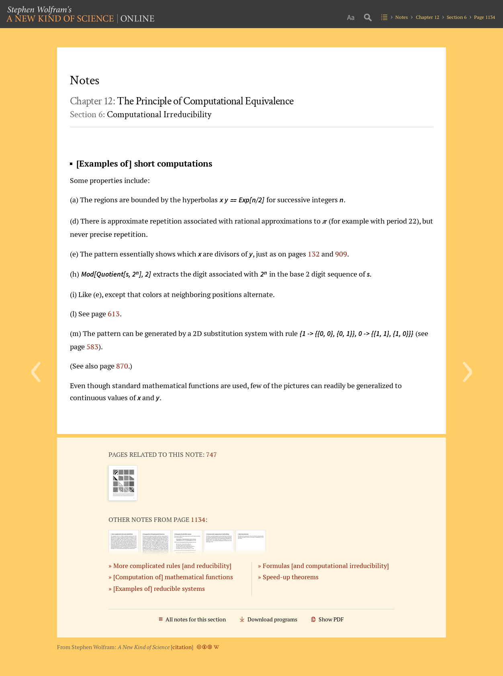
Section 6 (456, 17)
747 (211, 454)
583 (92, 346)
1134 (198, 519)
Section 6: (140, 114)
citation (182, 647)
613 (114, 313)
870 (122, 366)
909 (341, 254)
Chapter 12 (427, 17)
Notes (401, 17)
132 (314, 254)
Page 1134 (484, 17)
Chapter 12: (181, 101)
